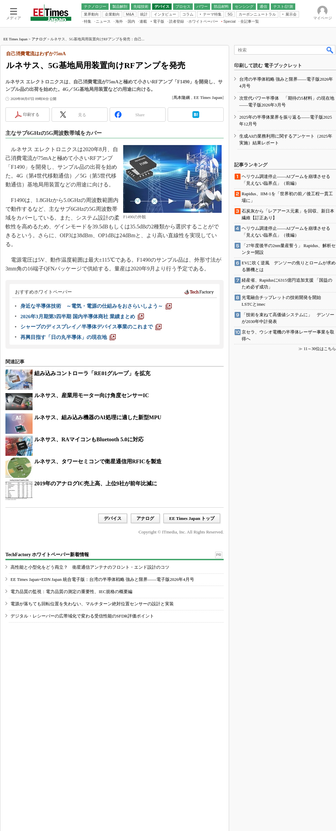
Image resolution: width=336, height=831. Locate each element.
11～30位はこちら (319, 348)
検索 (330, 50)
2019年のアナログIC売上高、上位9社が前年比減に (95, 483)
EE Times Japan (15, 39)
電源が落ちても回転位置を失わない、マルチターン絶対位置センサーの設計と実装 (92, 603)
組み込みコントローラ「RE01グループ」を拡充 (92, 373)
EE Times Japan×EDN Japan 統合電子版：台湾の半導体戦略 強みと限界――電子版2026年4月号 (102, 579)
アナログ (39, 39)
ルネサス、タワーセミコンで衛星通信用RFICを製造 (98, 461)
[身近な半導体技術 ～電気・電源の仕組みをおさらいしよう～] (96, 306)
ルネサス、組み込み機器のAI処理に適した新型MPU (97, 417)
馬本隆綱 (181, 97)
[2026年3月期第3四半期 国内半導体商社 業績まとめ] (82, 316)
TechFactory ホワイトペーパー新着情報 (47, 554)
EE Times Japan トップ (191, 518)
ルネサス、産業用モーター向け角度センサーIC (91, 395)
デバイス (113, 518)
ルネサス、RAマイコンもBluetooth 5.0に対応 (89, 439)
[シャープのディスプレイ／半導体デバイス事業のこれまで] (91, 326)
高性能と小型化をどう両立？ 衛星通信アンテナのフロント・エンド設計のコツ (90, 567)
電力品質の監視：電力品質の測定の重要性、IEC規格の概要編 (71, 591)
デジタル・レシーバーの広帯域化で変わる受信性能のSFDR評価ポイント (82, 616)
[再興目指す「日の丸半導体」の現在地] (68, 337)
